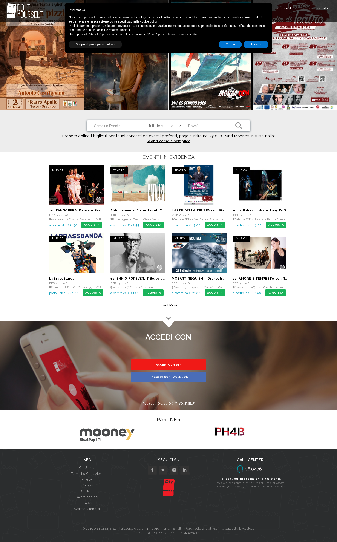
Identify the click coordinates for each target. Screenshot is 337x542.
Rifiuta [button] (230, 44)
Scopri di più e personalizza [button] (95, 44)
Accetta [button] (255, 44)
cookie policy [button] (148, 21)
